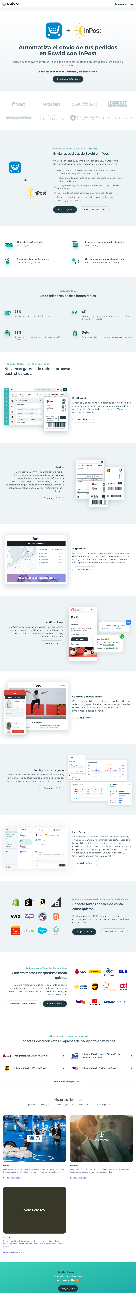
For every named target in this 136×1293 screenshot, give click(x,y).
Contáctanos (121, 4)
